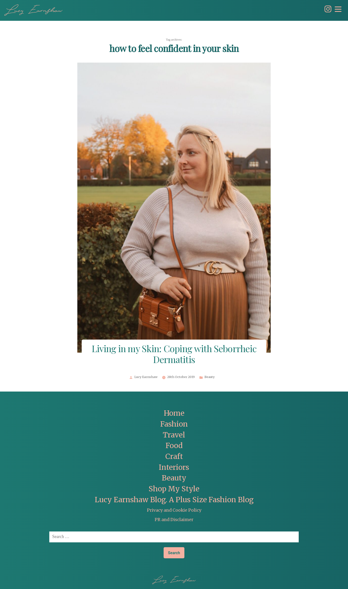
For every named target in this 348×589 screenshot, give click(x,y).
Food (174, 445)
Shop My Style (174, 488)
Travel (174, 434)
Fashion (174, 424)
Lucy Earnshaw (146, 377)
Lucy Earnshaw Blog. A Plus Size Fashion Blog (174, 499)
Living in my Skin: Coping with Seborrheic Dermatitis (174, 355)
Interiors (174, 467)
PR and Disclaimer (174, 519)
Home (174, 413)
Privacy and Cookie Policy (174, 510)
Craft (174, 456)
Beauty (209, 377)
